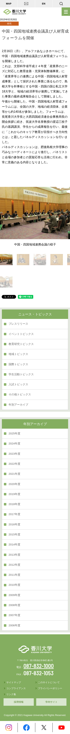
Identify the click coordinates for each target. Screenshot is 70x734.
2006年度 (14, 625)
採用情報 (19, 702)
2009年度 (14, 595)
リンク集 (11, 694)
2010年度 (14, 584)
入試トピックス (18, 384)
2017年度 (14, 514)
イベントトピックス (21, 334)
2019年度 (14, 494)
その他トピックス (20, 394)
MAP (8, 3)
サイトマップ (13, 682)
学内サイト (51, 702)
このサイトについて (49, 682)
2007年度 (14, 615)
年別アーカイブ (18, 404)
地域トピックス (18, 354)
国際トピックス (18, 364)
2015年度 (14, 534)
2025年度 (14, 433)
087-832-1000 (39, 665)
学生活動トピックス (21, 374)
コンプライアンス (16, 688)
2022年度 (14, 463)
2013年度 (14, 554)
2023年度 (14, 453)
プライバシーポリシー (50, 688)
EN (43, 3)
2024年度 (14, 443)
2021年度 (14, 473)
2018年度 (14, 504)
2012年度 (14, 564)
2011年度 (14, 574)
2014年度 (14, 544)
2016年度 (14, 524)
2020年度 (14, 484)
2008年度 (14, 605)
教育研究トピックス (21, 344)
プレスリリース (18, 323)
